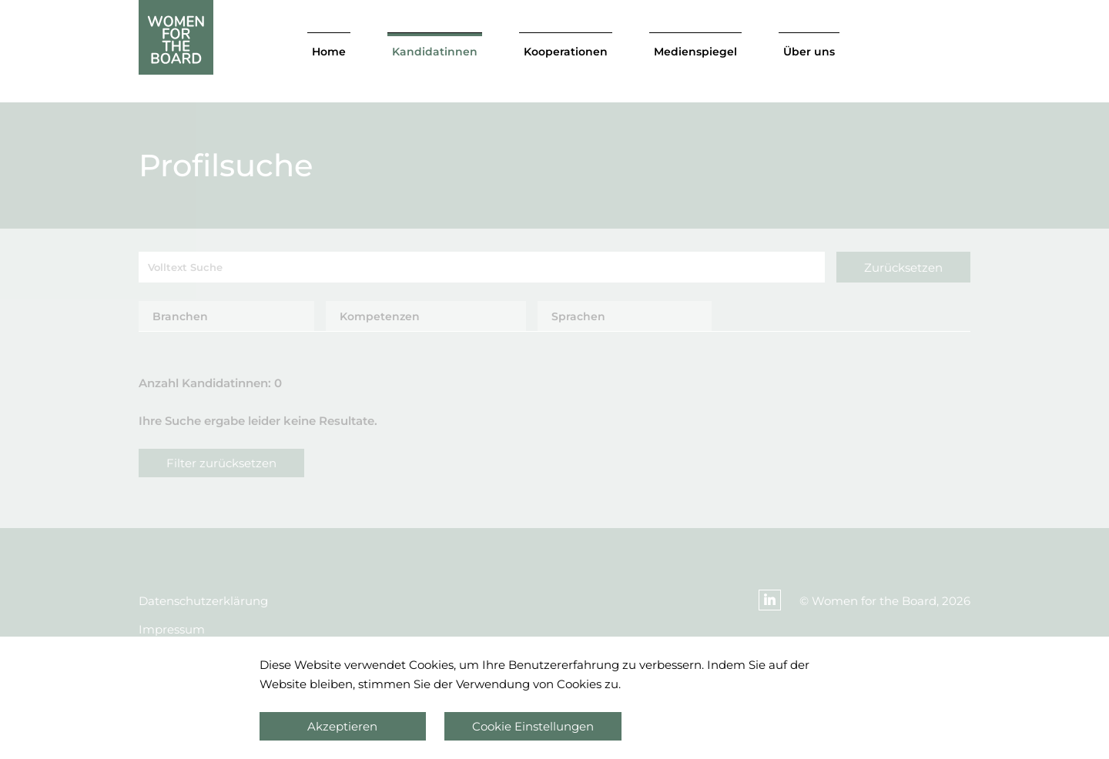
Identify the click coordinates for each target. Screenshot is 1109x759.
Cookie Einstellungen (533, 726)
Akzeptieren (342, 726)
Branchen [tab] (180, 316)
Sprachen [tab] (578, 316)
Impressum (172, 629)
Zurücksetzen (903, 267)
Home (329, 52)
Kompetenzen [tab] (380, 316)
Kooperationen (566, 52)
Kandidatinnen (434, 52)
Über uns (809, 52)
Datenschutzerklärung (203, 600)
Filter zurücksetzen (221, 463)
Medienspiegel (695, 52)
